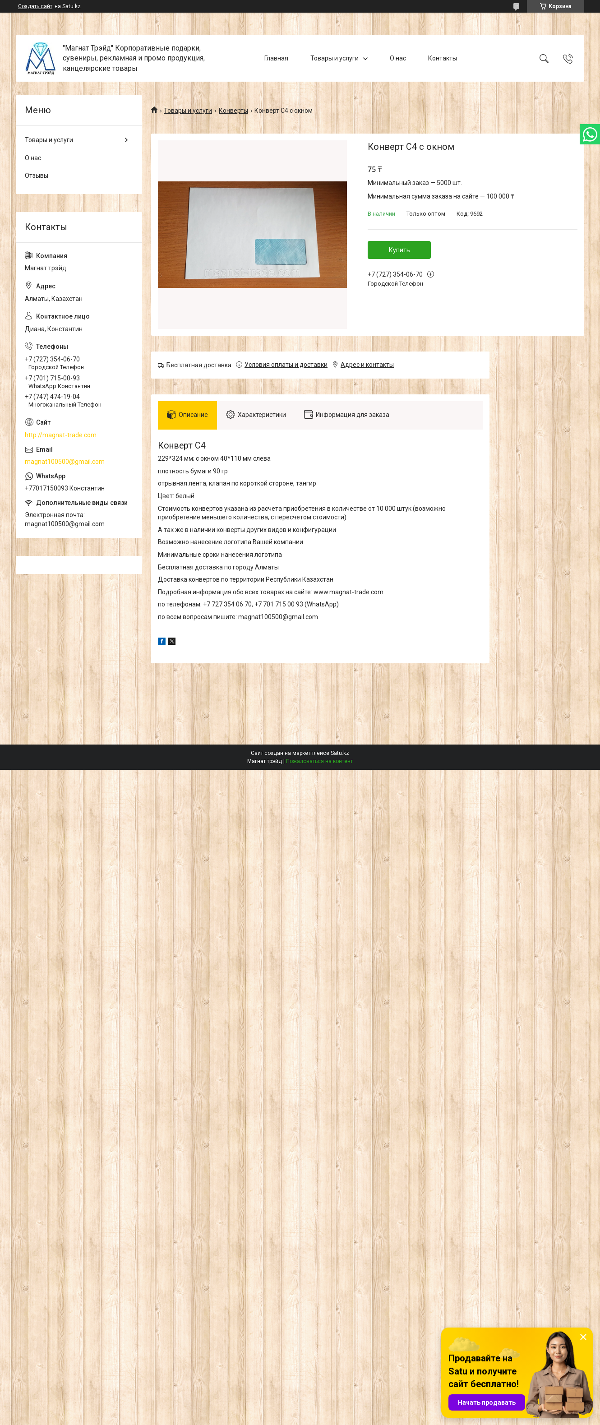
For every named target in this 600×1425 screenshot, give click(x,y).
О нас (398, 58)
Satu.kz (340, 753)
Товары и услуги (334, 58)
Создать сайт (35, 6)
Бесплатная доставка (198, 365)
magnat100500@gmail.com (65, 461)
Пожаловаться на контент (319, 761)
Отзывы (36, 175)
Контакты (442, 58)
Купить (399, 250)
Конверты (233, 110)
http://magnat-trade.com (61, 435)
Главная (276, 58)
